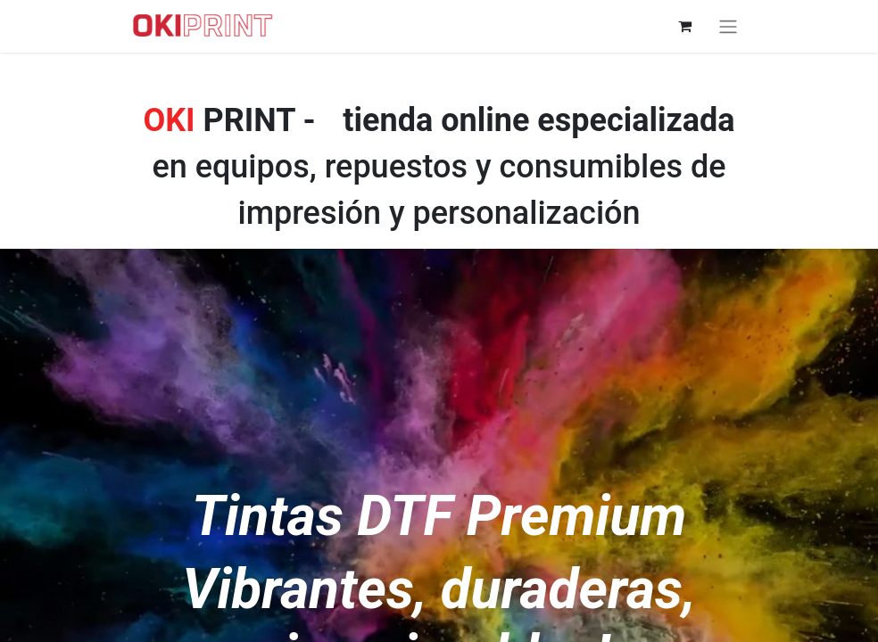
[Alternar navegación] (728, 26)
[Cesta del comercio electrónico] (684, 26)
